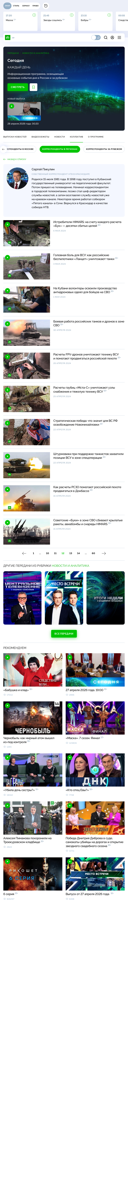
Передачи (17, 54)
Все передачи (63, 636)
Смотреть (22, 88)
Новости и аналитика (39, 54)
